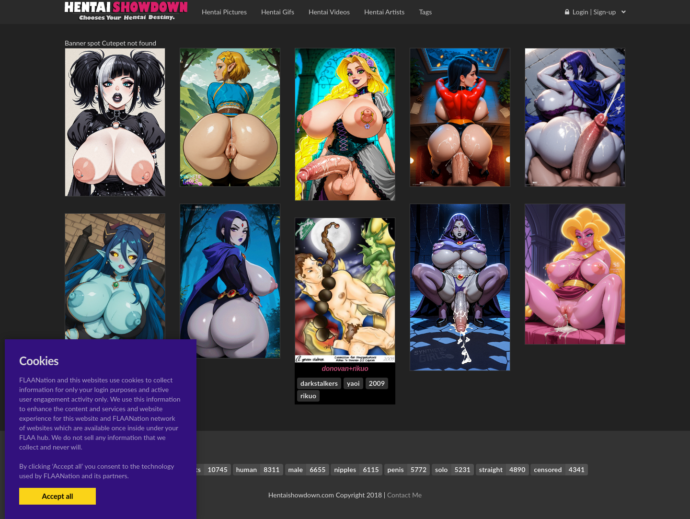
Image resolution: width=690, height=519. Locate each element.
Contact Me (404, 495)
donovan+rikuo (345, 368)
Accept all (57, 496)
